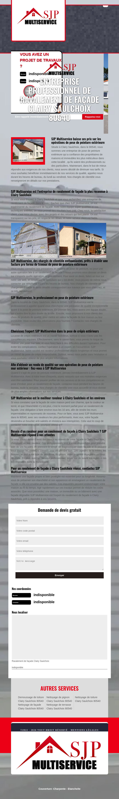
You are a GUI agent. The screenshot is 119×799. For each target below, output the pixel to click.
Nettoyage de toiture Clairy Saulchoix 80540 (88, 699)
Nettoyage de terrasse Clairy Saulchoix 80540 (59, 706)
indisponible (44, 595)
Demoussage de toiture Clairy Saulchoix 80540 (31, 699)
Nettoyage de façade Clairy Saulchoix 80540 (31, 706)
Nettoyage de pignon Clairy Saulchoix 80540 (59, 699)
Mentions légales (85, 730)
